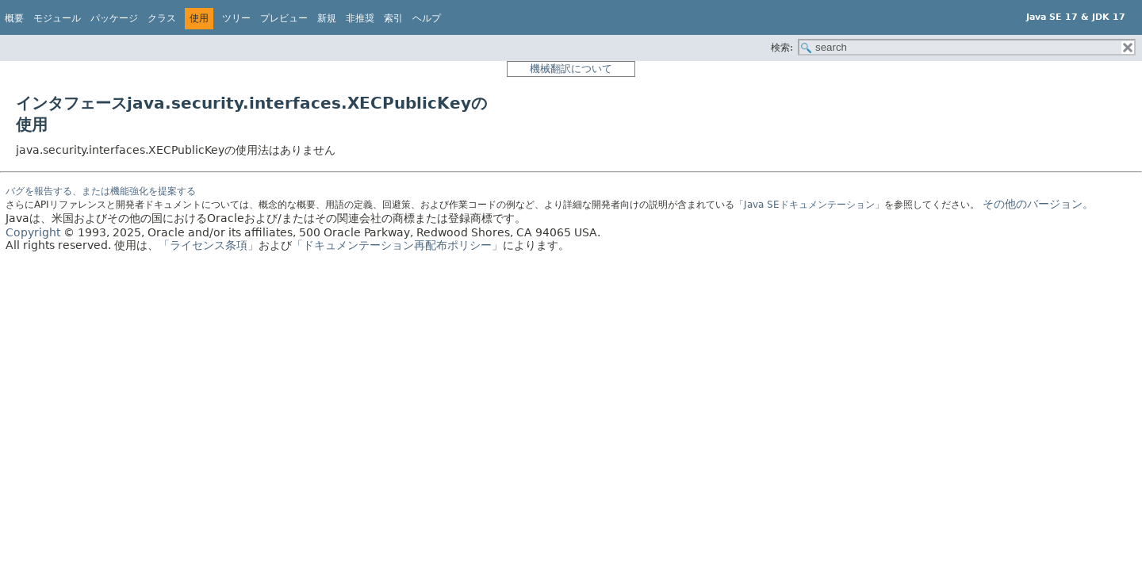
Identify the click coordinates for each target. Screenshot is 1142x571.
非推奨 (360, 18)
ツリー (236, 18)
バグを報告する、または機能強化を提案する (101, 191)
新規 (326, 18)
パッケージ (114, 18)
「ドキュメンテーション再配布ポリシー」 (397, 245)
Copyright (33, 232)
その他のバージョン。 (1038, 203)
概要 (14, 18)
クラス (162, 18)
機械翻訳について (571, 69)
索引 (393, 18)
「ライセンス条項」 (209, 245)
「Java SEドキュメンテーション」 (809, 204)
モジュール (57, 18)
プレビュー (284, 18)
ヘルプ (426, 18)
